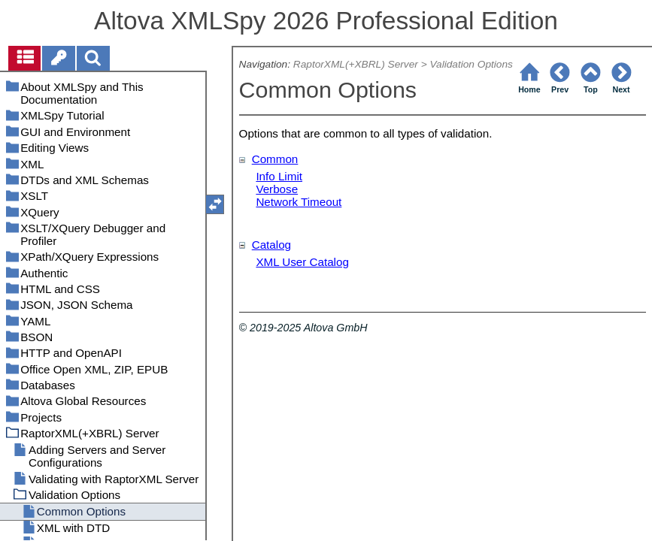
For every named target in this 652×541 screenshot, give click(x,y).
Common (275, 159)
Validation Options (470, 64)
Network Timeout (298, 201)
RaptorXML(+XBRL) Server (355, 64)
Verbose (277, 189)
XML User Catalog (302, 261)
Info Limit (279, 176)
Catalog (271, 244)
